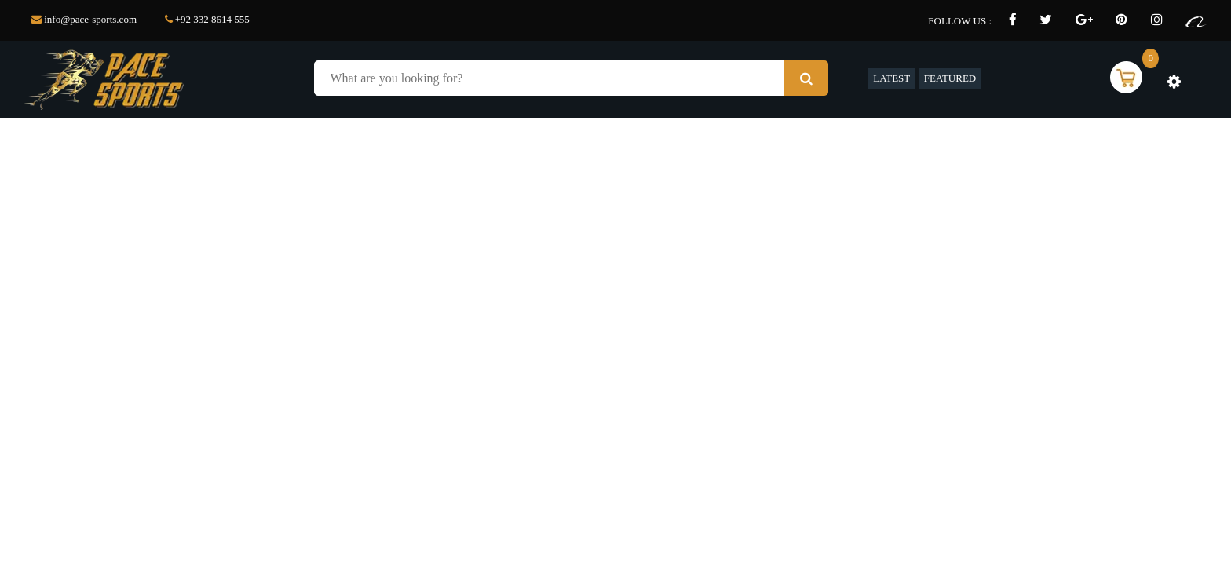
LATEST (891, 78)
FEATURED (950, 78)
